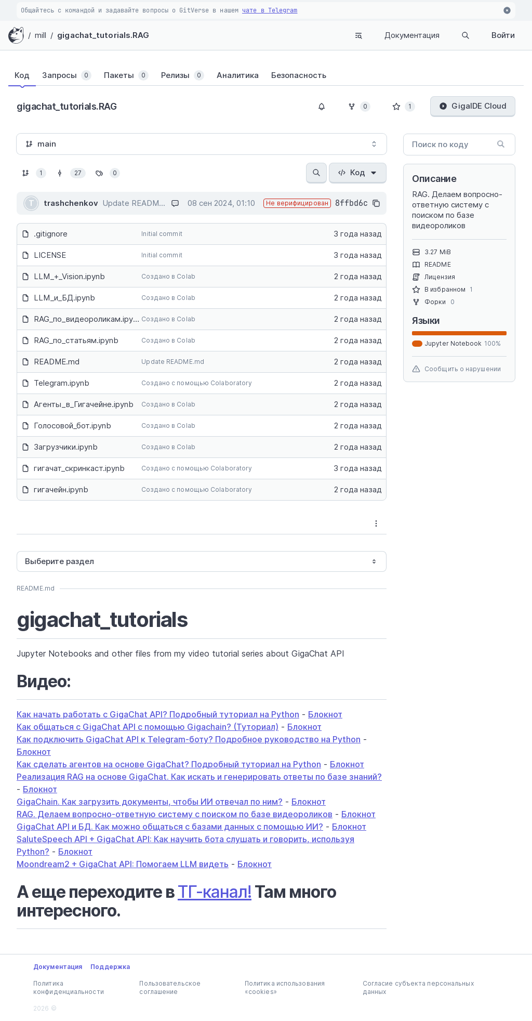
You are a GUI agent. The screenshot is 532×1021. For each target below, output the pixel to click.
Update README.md (172, 361)
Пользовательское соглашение (170, 987)
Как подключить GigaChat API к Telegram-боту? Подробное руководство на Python (189, 739)
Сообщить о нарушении (456, 369)
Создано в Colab (168, 276)
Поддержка (110, 967)
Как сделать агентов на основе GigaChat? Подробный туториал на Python (169, 764)
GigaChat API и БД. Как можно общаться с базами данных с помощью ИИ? (170, 826)
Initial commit (161, 234)
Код (358, 172)
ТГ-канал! (214, 892)
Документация (412, 35)
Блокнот (325, 714)
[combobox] (202, 144)
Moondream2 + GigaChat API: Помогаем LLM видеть (123, 864)
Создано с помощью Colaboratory (196, 383)
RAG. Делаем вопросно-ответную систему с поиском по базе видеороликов (174, 814)
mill (40, 35)
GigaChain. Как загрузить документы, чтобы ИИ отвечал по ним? (150, 801)
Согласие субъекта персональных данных (418, 987)
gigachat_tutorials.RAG (103, 35)
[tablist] (266, 75)
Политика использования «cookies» (285, 987)
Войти (503, 35)
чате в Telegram (270, 10)
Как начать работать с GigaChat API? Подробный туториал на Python (158, 714)
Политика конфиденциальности (68, 987)
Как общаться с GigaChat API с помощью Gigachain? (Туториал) (147, 727)
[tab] (22, 75)
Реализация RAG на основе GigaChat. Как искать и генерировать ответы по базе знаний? (199, 776)
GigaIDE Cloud (473, 106)
